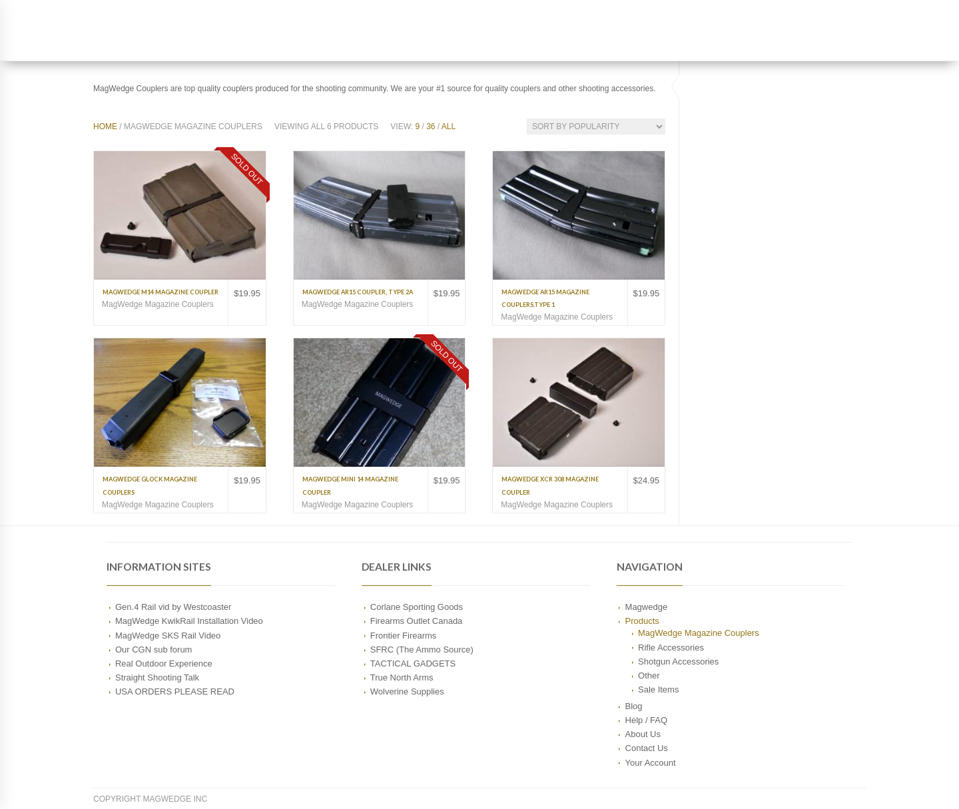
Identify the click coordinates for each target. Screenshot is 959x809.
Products (642, 621)
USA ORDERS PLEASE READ (174, 691)
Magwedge (646, 607)
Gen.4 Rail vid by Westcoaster (173, 607)
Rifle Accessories (671, 648)
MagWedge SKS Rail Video (167, 636)
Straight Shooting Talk (157, 677)
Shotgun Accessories (678, 662)
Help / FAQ (646, 720)
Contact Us (646, 748)
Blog (634, 706)
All (449, 126)
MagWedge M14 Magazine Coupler (160, 292)
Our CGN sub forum (153, 650)
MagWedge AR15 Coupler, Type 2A (357, 292)
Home (105, 126)
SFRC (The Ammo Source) (422, 650)
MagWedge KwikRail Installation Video (189, 621)
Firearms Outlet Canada (416, 621)
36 (430, 126)
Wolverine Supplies (407, 691)
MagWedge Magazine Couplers (158, 304)
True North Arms (402, 677)
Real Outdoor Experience (163, 664)
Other (648, 675)
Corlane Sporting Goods (416, 607)
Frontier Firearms (403, 636)
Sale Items (658, 689)
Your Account (650, 763)
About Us (643, 734)
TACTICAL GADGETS (413, 664)
